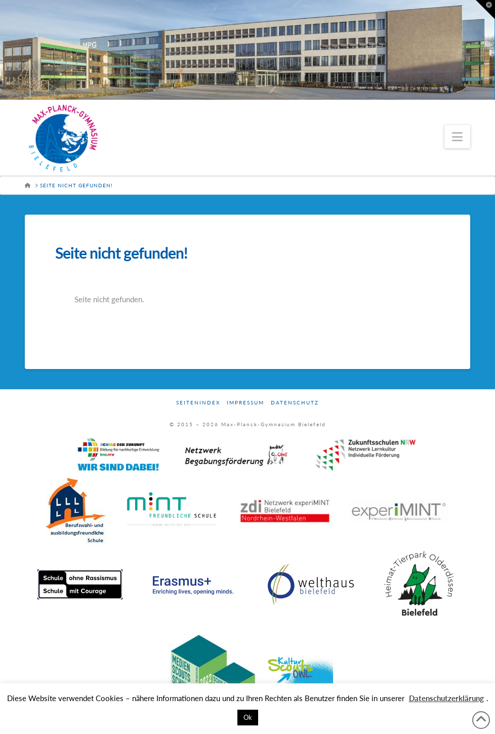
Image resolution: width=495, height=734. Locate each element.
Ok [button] (247, 717)
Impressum (245, 402)
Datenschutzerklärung (446, 698)
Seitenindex (198, 402)
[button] (457, 136)
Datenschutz (295, 402)
